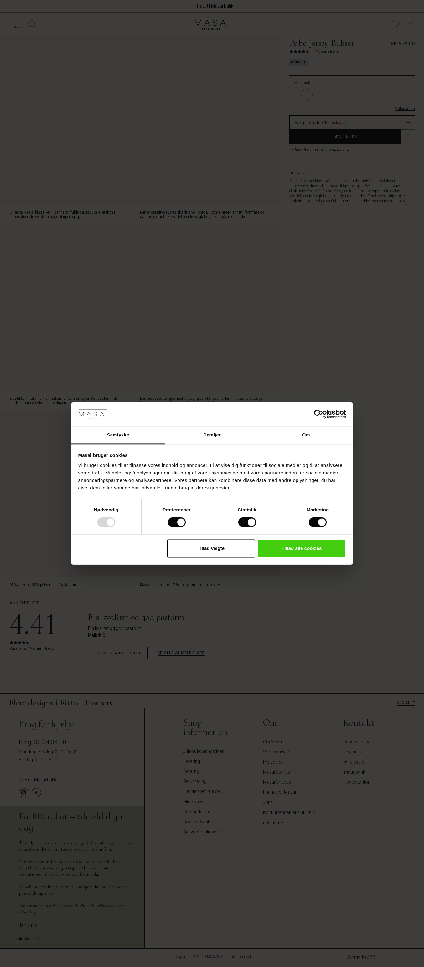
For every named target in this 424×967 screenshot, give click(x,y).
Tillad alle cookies (302, 548)
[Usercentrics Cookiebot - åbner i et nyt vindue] (318, 414)
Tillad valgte (211, 548)
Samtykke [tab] (118, 434)
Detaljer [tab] (212, 434)
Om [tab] (306, 434)
